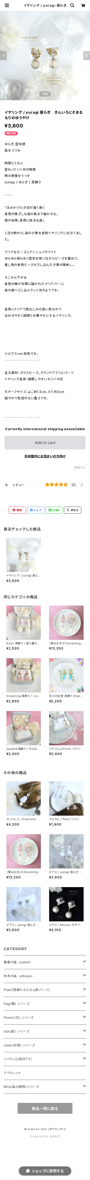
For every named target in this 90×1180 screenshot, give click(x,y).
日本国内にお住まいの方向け (45, 456)
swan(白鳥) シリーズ (19, 1045)
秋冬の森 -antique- (19, 976)
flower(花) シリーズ (19, 1017)
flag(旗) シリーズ (17, 1004)
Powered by (45, 1136)
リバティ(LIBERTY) (18, 1059)
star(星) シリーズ (16, 1031)
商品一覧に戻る (45, 1108)
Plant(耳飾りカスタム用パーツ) (27, 990)
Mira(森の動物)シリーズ (21, 1087)
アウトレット (12, 1073)
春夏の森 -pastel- (17, 962)
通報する (79, 467)
